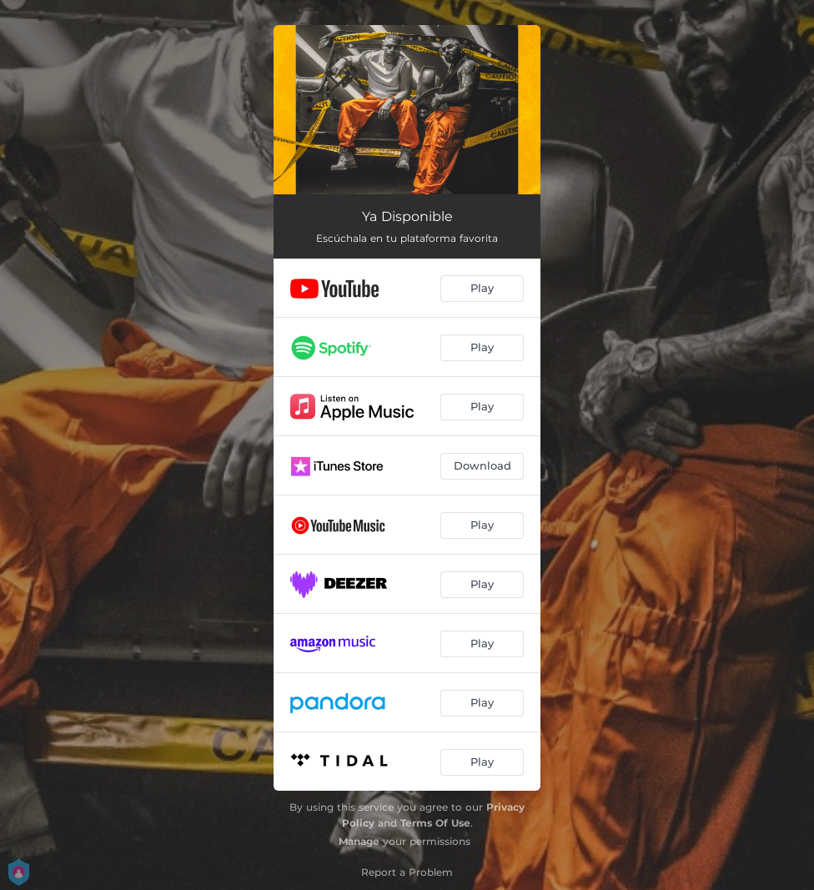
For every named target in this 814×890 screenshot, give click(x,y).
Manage (359, 841)
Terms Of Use (435, 823)
